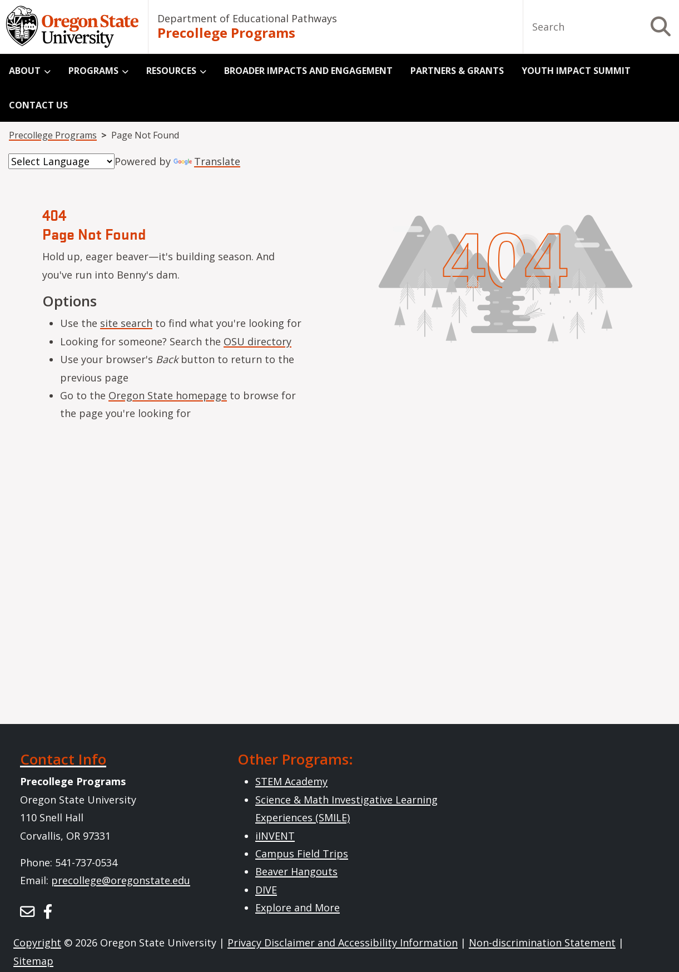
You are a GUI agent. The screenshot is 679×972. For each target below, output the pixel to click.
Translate (207, 161)
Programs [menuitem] (93, 71)
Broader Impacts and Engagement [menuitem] (308, 71)
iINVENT (275, 835)
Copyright (37, 942)
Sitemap (33, 961)
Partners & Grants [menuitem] (457, 71)
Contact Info (63, 759)
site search (126, 323)
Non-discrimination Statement (542, 942)
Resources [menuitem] (171, 71)
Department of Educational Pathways (247, 18)
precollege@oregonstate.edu (120, 880)
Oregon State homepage (167, 395)
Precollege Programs (226, 32)
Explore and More (297, 907)
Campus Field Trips (301, 853)
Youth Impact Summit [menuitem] (576, 71)
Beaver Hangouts (296, 871)
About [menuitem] (25, 71)
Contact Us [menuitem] (38, 105)
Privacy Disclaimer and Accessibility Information (342, 942)
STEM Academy (291, 781)
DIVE (266, 889)
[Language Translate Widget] (61, 161)
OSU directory (257, 341)
